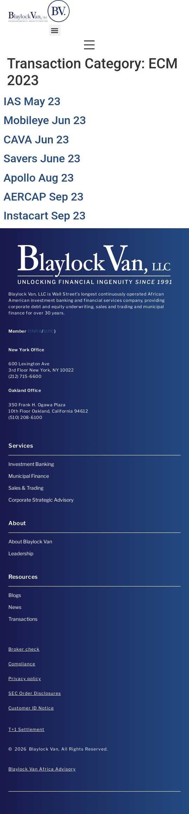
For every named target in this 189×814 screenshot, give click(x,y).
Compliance (21, 663)
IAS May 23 (32, 101)
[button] (55, 30)
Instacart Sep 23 (45, 215)
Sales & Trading (25, 488)
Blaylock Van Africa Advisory (42, 769)
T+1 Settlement (26, 729)
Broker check (24, 649)
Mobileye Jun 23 (45, 120)
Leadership (20, 553)
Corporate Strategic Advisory (41, 500)
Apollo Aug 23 (39, 177)
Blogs (14, 595)
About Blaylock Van (30, 541)
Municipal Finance (28, 476)
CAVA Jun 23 (36, 139)
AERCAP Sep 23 (44, 196)
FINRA (35, 331)
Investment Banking (31, 464)
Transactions (22, 619)
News (14, 607)
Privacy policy (24, 678)
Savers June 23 (42, 158)
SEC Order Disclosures (34, 693)
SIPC (48, 331)
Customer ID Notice (31, 708)
